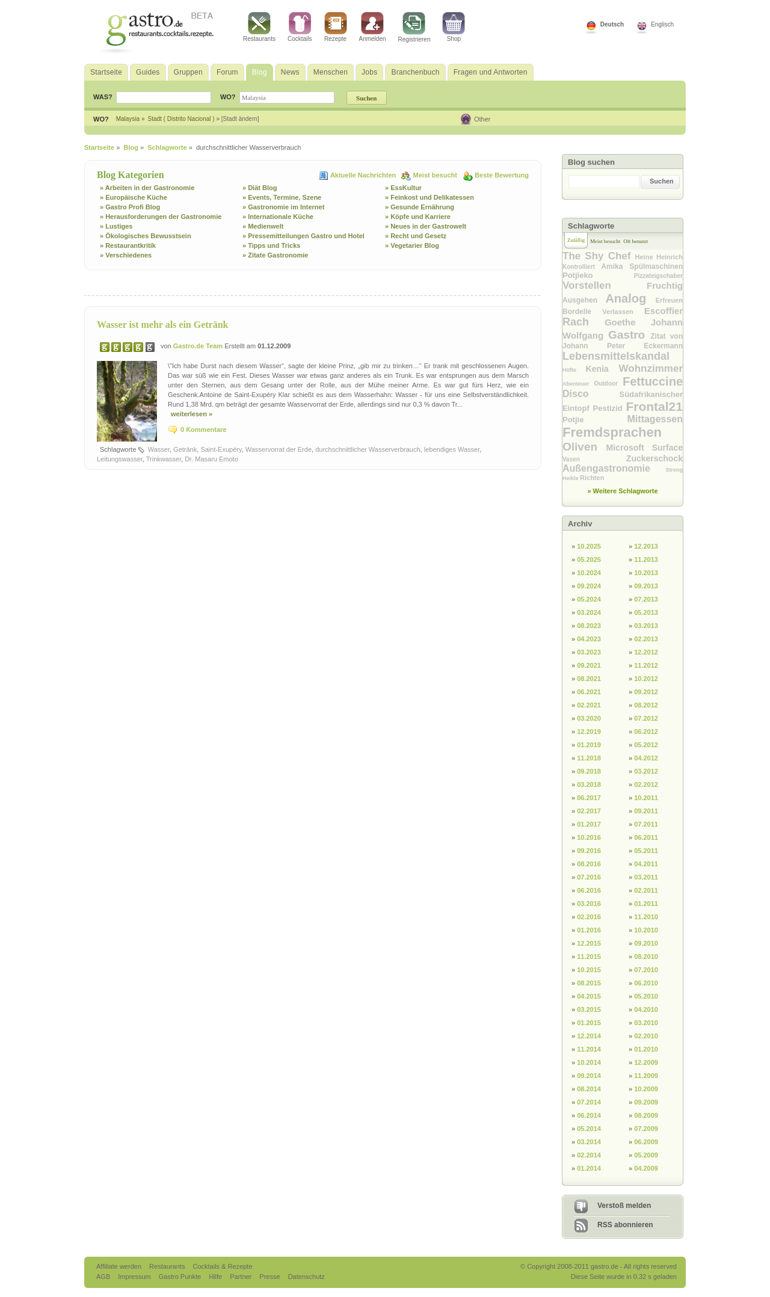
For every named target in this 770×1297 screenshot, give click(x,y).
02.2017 (589, 811)
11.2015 (589, 956)
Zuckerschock (654, 458)
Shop (453, 27)
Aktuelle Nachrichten (364, 175)
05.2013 (646, 612)
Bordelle (582, 311)
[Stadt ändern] (240, 119)
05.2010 (646, 996)
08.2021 (589, 678)
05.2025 (589, 559)
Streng (674, 470)
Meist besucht (436, 175)
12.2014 (589, 1036)
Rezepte (335, 27)
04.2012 (646, 758)
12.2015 (589, 943)
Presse (269, 1276)
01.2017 (589, 824)
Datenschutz (306, 1276)
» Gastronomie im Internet (283, 207)
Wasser (159, 449)
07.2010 (646, 969)
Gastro (629, 334)
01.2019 (589, 744)
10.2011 (646, 797)
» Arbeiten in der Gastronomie (147, 187)
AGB (104, 1276)
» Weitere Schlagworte (622, 490)
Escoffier (663, 311)
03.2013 (646, 625)
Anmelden (372, 27)
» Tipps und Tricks (271, 245)
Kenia (602, 369)
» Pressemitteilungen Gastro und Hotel (303, 235)
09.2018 (589, 771)
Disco (591, 394)
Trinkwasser (163, 459)
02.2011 (646, 890)
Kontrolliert (581, 266)
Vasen (594, 459)
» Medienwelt (262, 226)
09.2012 (646, 691)
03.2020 (589, 718)
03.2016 (589, 903)
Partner (241, 1276)
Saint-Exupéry (220, 449)
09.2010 (646, 943)
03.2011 (646, 877)
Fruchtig (665, 285)
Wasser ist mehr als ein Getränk (163, 324)
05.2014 (589, 1128)
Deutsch (612, 24)
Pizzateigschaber (658, 276)
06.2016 (589, 890)
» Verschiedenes (126, 255)
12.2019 (589, 731)
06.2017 (589, 797)
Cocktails (300, 27)
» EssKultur (403, 187)
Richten (592, 477)
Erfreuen (669, 300)
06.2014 (589, 1115)
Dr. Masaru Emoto (211, 459)
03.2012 (646, 771)
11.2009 (646, 1075)
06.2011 (646, 837)
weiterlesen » (191, 413)
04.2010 (646, 1009)
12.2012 (646, 652)
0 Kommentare (203, 429)
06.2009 (646, 1141)
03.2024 (589, 612)
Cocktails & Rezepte (222, 1266)
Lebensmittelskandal (616, 356)
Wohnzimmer (651, 368)
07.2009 (646, 1128)
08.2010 (646, 956)
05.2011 (646, 850)
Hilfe (216, 1276)
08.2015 (589, 983)
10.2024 (589, 572)
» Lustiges (116, 226)
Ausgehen (583, 300)
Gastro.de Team (198, 346)
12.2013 (646, 546)
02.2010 (646, 1036)
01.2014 (589, 1168)
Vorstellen (604, 285)
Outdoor (608, 383)
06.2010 (646, 983)
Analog (630, 298)
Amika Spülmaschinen (642, 266)
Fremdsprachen (612, 432)
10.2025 (589, 546)
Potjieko (598, 275)
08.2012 (646, 705)
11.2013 (646, 559)
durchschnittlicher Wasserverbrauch (367, 449)
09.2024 (589, 586)
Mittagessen (655, 419)
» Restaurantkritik (128, 245)
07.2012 (646, 718)
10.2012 (646, 678)
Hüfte (574, 370)
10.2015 (589, 969)
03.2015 (589, 1009)
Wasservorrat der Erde (278, 449)
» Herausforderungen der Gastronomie (160, 216)
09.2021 (589, 665)
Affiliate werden (119, 1266)
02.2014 (589, 1155)
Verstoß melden (624, 1205)
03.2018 (589, 784)
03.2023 (589, 652)
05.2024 (589, 599)
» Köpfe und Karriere (418, 216)
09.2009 (646, 1102)
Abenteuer (578, 384)
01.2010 (646, 1049)
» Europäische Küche (133, 197)
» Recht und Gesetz (415, 235)
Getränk (185, 449)
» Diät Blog (259, 187)
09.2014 (589, 1075)
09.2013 (646, 586)
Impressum (135, 1276)
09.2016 (589, 850)
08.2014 (589, 1088)
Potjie (594, 419)
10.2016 (589, 837)
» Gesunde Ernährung (419, 207)
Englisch (662, 24)
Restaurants (259, 27)
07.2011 (646, 824)
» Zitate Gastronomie (275, 255)
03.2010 (646, 1022)
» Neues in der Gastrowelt (425, 226)
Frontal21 (654, 406)
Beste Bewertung (502, 175)
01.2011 (646, 903)
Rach (583, 322)
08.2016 (589, 863)
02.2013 (646, 638)
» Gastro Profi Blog (130, 207)
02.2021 (589, 705)
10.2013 (646, 572)
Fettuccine (653, 381)
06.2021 (589, 691)
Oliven (584, 446)
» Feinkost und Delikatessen (429, 197)
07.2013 (646, 599)
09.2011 (646, 811)
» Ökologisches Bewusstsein (145, 235)
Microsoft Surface (644, 447)
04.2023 (589, 638)
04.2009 (646, 1168)
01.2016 (589, 930)
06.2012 (646, 731)
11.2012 (646, 665)
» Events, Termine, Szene (281, 197)
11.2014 (589, 1049)
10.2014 (589, 1062)
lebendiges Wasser (452, 449)
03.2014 (589, 1141)
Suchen (662, 181)
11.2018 (589, 758)
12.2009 (646, 1062)
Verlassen (623, 311)
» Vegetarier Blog (412, 245)
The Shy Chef (598, 256)
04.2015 (589, 996)
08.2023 (589, 625)
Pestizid (609, 408)
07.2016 (589, 877)
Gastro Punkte (181, 1276)
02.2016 (589, 916)
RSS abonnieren (625, 1225)
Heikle (571, 478)
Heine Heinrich (659, 256)
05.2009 (646, 1155)
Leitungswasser (120, 459)
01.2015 (589, 1022)
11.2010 (646, 916)
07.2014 (589, 1102)
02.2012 (646, 784)
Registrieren (414, 27)
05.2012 (646, 744)
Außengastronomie (613, 468)
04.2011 (646, 863)
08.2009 (646, 1115)
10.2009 (646, 1088)
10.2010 (646, 930)
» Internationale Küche (277, 216)
